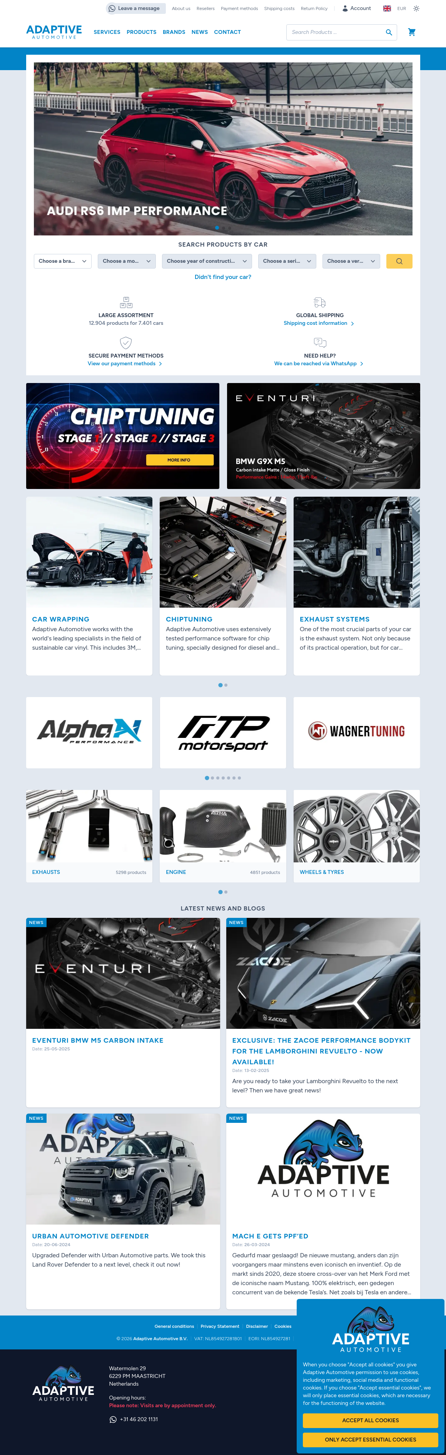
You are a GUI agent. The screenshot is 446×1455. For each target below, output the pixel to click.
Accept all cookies (370, 1420)
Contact (227, 32)
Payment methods (239, 8)
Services (107, 32)
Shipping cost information (320, 324)
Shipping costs (279, 8)
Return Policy (314, 8)
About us (181, 8)
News (200, 32)
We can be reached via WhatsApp (320, 364)
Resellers (206, 8)
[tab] (220, 685)
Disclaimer (257, 1326)
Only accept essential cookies (370, 1440)
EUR (401, 8)
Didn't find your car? (223, 277)
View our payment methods (126, 364)
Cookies (282, 1326)
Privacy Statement (219, 1326)
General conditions (174, 1326)
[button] (217, 228)
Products (142, 32)
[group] (223, 148)
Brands (174, 32)
